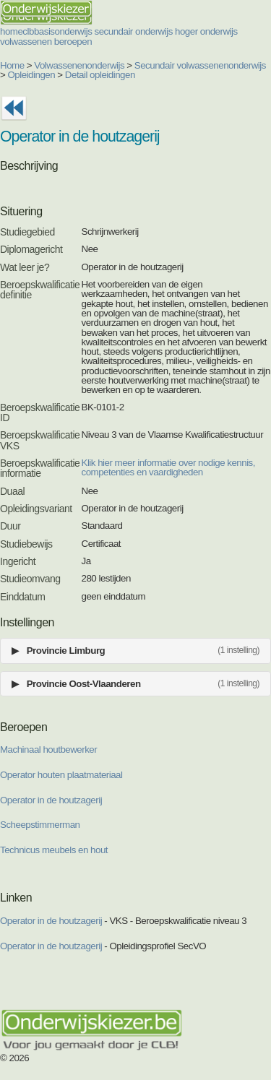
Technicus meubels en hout (54, 849)
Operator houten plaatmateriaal (61, 774)
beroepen (73, 41)
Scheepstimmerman (40, 824)
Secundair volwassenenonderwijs (200, 65)
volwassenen (26, 41)
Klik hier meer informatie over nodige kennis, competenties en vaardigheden (168, 467)
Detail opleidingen (100, 74)
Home (12, 65)
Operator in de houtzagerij (51, 800)
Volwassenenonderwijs (79, 65)
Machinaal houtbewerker (48, 749)
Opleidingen (32, 74)
